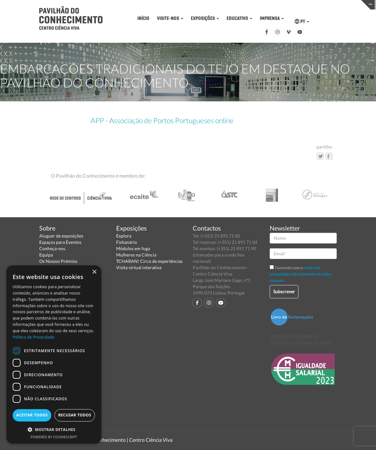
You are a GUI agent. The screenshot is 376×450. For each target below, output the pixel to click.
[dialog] (53, 354)
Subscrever (284, 291)
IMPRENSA (272, 18)
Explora (123, 235)
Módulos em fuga (133, 248)
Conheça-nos (52, 248)
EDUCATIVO (239, 18)
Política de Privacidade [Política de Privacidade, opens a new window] (33, 337)
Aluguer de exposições (61, 235)
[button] (54, 429)
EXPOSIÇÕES (205, 18)
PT (302, 21)
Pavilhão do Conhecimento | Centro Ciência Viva (119, 440)
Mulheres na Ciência (136, 254)
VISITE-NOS (170, 18)
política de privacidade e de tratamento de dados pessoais (300, 274)
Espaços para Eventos (60, 242)
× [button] (94, 272)
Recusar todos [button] (74, 415)
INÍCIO (143, 18)
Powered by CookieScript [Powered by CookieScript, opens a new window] (54, 436)
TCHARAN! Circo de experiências (149, 261)
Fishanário (126, 242)
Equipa (46, 254)
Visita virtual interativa (138, 267)
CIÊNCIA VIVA (261, 4)
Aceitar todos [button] (32, 415)
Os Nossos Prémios (58, 261)
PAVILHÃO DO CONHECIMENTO (180, 5)
